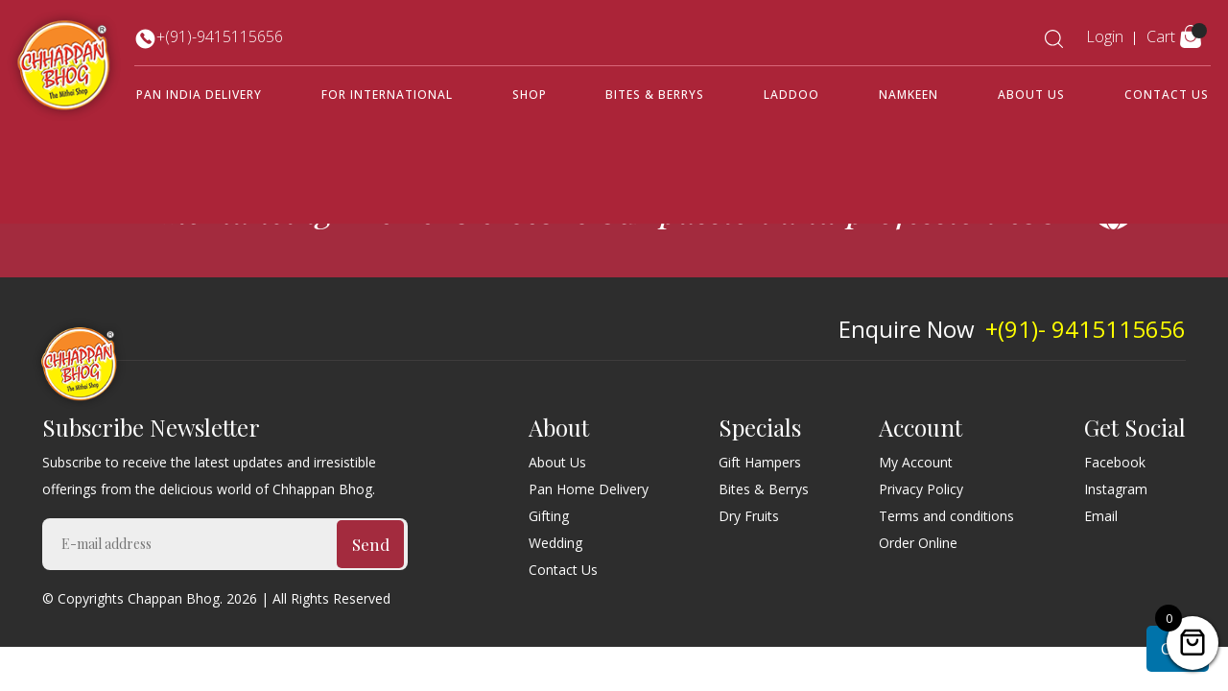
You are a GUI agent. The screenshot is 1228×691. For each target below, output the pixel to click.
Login (1104, 36)
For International (387, 94)
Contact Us (1166, 94)
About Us (1031, 94)
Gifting (549, 516)
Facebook (1114, 462)
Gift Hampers (760, 462)
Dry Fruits (749, 516)
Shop (529, 94)
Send (371, 544)
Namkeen (908, 94)
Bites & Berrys (654, 94)
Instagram (1115, 489)
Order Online (918, 543)
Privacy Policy (921, 489)
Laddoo (791, 94)
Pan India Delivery (199, 94)
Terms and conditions (946, 516)
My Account (916, 462)
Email (1101, 516)
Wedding (555, 543)
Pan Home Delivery (589, 489)
